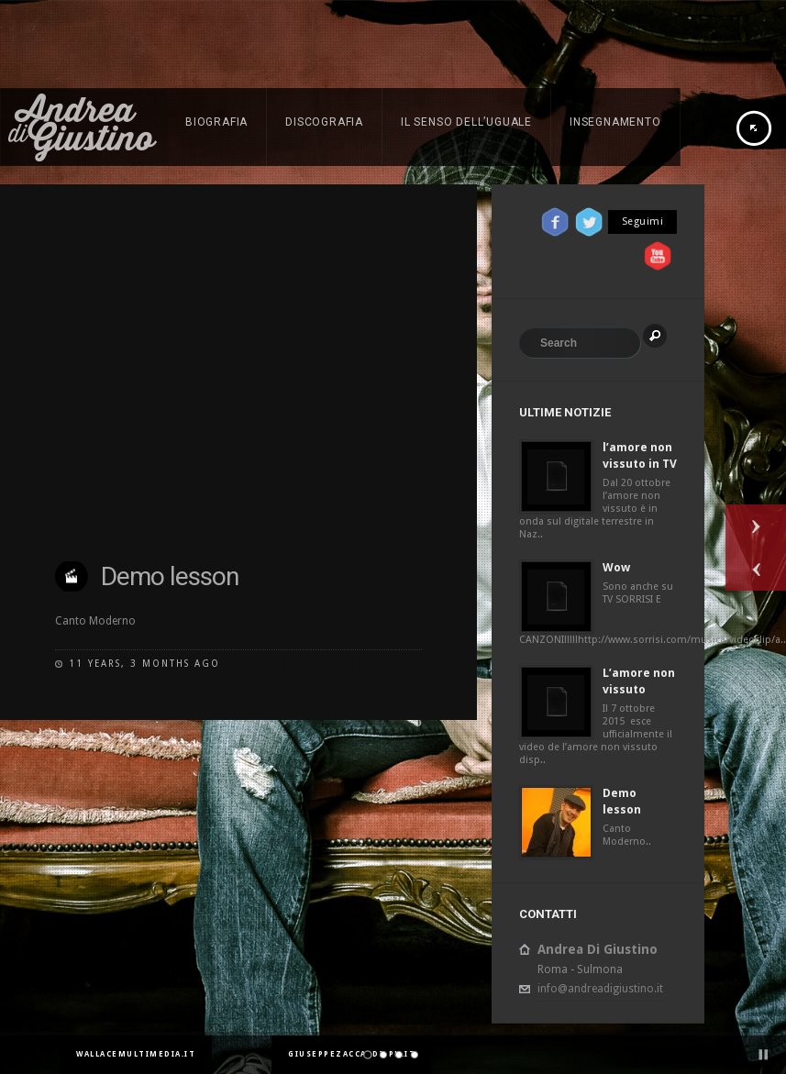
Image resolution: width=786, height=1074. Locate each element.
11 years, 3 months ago (144, 664)
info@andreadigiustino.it (600, 988)
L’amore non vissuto (639, 681)
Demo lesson (169, 576)
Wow (616, 567)
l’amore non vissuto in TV (640, 455)
